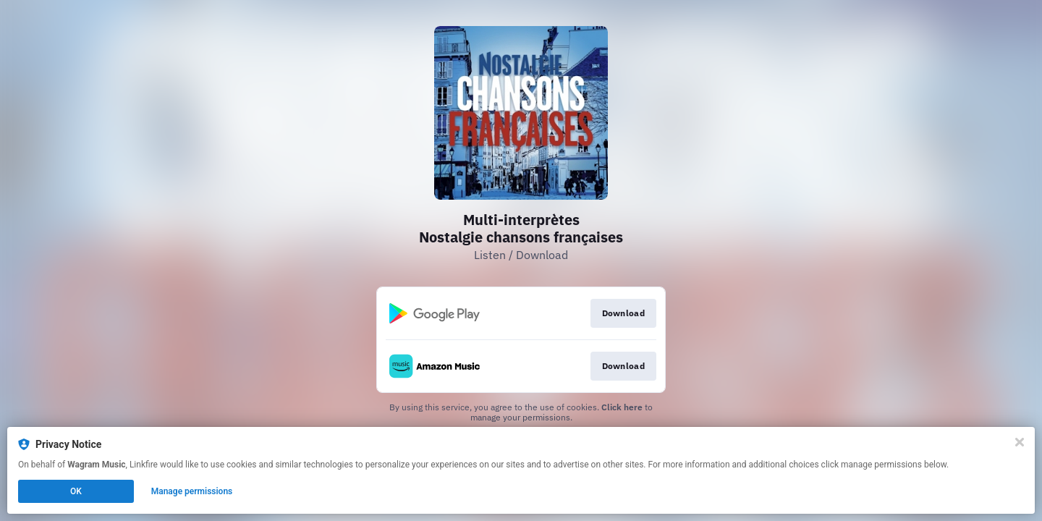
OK (76, 491)
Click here (622, 407)
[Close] (1019, 442)
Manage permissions (192, 491)
